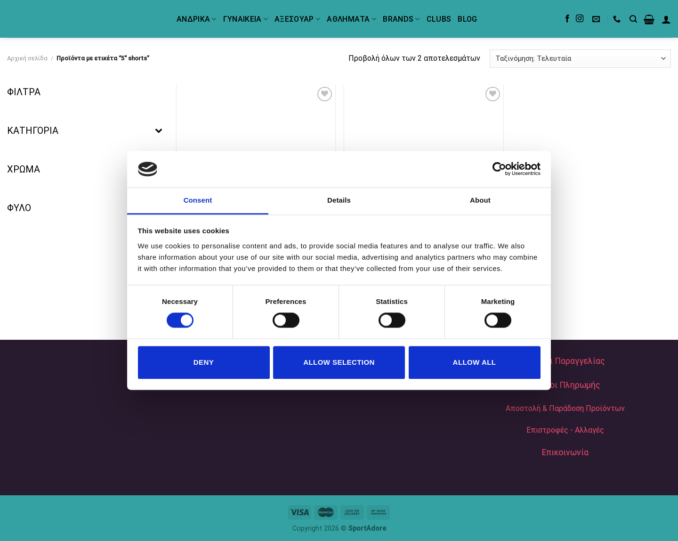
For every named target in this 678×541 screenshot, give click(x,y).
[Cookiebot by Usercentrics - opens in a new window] (499, 169)
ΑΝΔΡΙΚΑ (197, 19)
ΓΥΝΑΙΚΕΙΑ (245, 19)
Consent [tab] (198, 200)
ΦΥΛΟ (84, 208)
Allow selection (339, 362)
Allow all (474, 362)
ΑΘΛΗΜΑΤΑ (351, 19)
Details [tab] (339, 200)
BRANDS (401, 19)
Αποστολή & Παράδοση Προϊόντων (565, 408)
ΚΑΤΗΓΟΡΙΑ (84, 130)
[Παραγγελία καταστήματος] (580, 58)
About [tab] (480, 200)
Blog (467, 19)
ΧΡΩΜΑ (84, 169)
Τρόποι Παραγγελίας (565, 361)
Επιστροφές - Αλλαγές (565, 430)
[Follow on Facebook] (567, 19)
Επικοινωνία (565, 452)
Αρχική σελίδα (27, 58)
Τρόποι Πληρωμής (565, 385)
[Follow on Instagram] (579, 19)
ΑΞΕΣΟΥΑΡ (297, 19)
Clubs (439, 19)
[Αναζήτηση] (633, 19)
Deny (204, 362)
